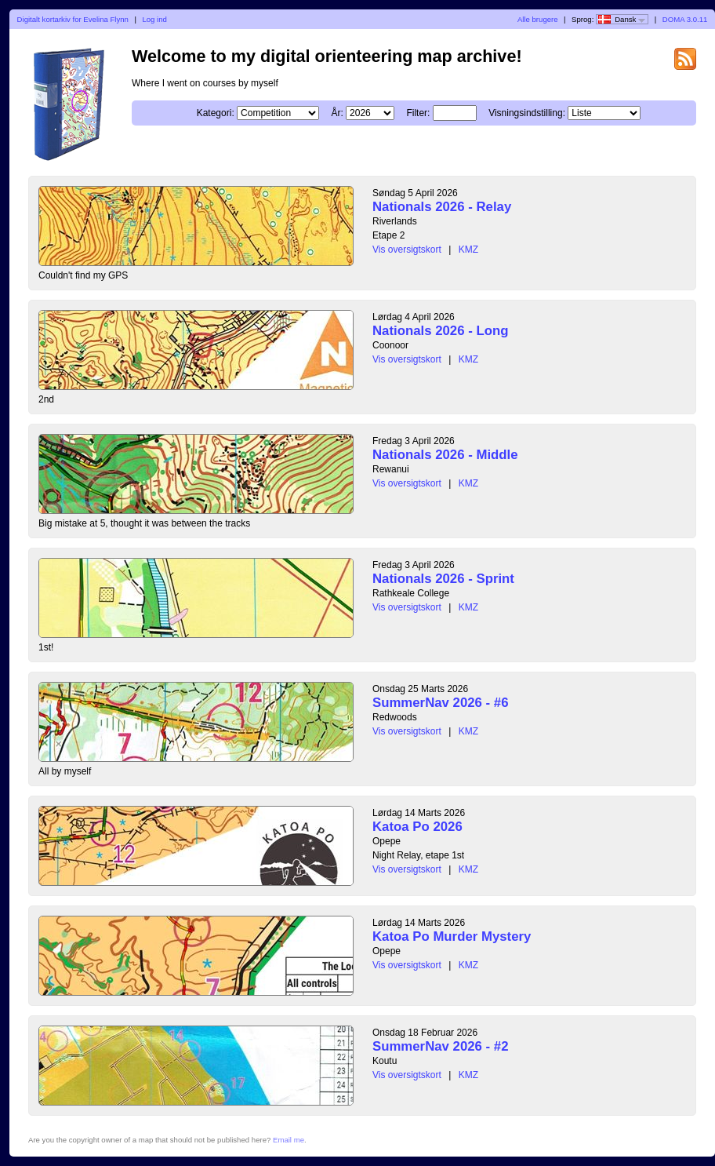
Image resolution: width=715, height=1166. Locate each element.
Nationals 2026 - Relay (441, 206)
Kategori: (215, 112)
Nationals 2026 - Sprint (443, 578)
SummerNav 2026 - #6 (440, 702)
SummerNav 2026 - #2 (440, 1046)
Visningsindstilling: (526, 112)
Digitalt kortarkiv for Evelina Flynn (73, 19)
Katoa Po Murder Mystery (451, 936)
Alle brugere (537, 19)
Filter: (418, 112)
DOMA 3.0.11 (685, 19)
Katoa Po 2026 (417, 826)
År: (337, 112)
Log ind (154, 19)
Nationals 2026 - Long (440, 330)
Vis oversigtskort (406, 249)
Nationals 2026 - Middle (445, 454)
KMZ (468, 249)
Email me (288, 1139)
